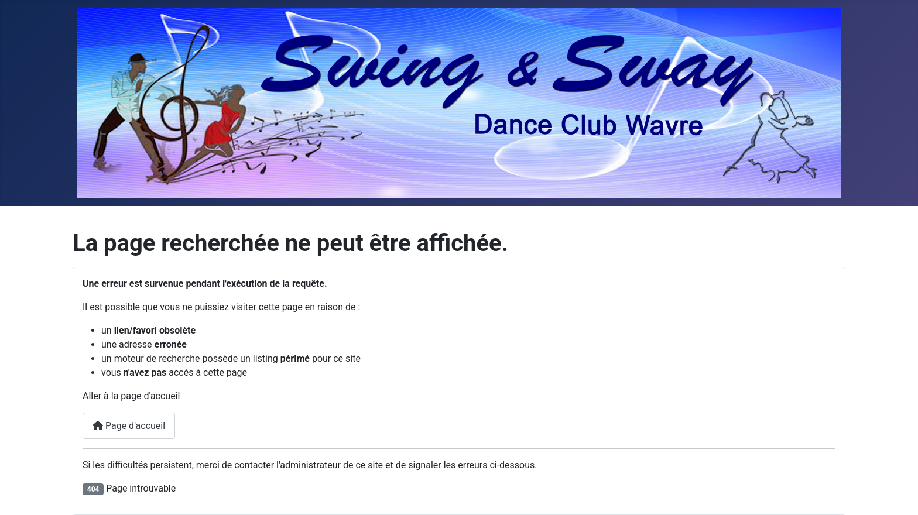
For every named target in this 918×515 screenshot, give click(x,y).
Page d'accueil (129, 425)
